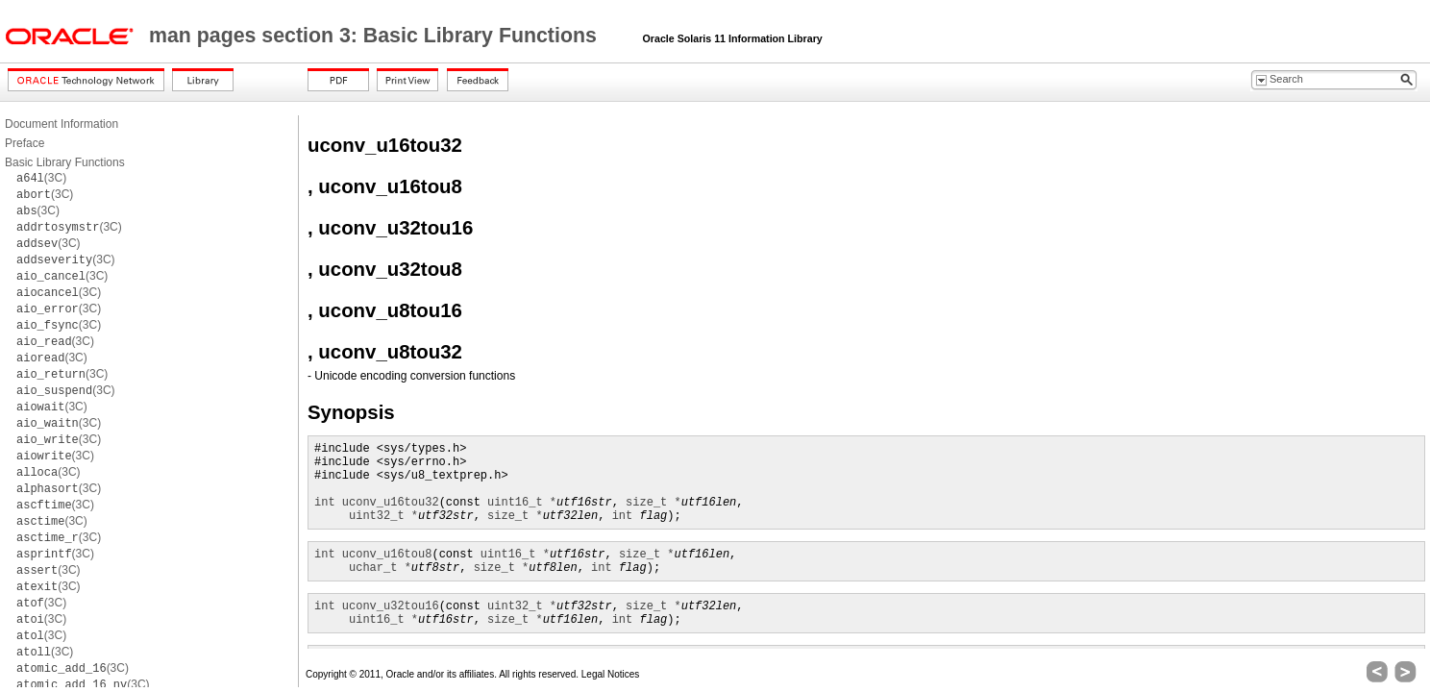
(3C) (41, 178)
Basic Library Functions (65, 162)
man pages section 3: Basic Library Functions (376, 35)
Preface (24, 143)
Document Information (61, 124)
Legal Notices (610, 674)
